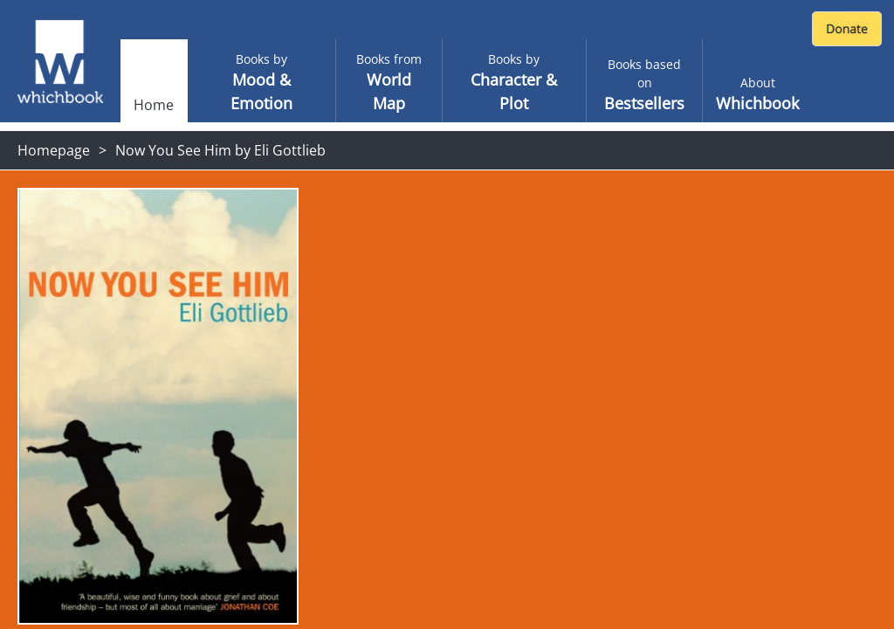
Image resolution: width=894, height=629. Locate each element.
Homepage (53, 150)
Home (154, 104)
